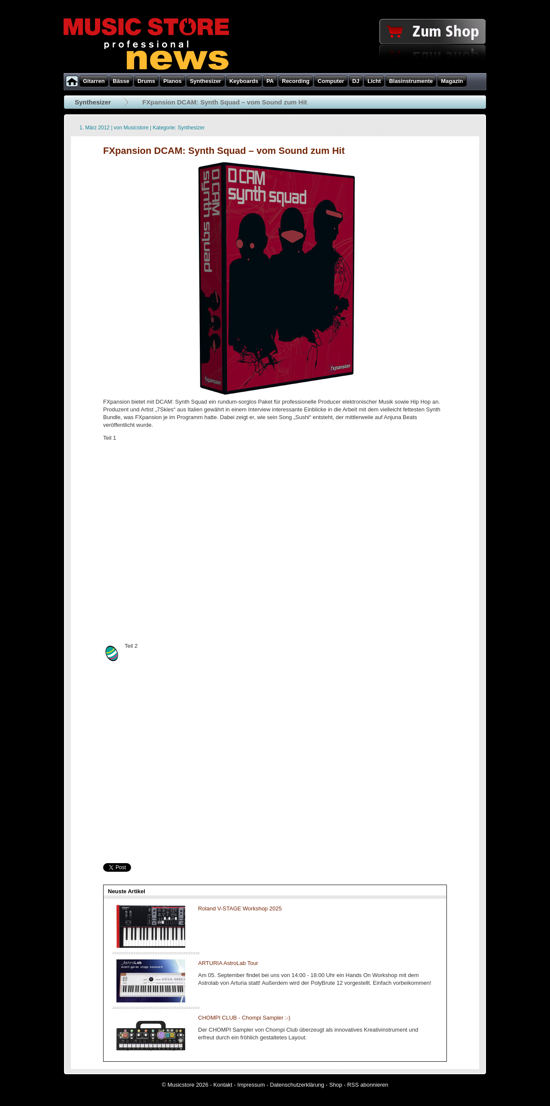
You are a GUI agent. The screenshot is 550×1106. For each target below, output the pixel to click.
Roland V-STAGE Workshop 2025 (240, 908)
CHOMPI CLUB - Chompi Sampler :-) (244, 1017)
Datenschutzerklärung (297, 1084)
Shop (335, 1084)
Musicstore (136, 128)
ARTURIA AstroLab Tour (228, 963)
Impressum (251, 1084)
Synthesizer (93, 102)
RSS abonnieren (367, 1084)
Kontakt (223, 1084)
